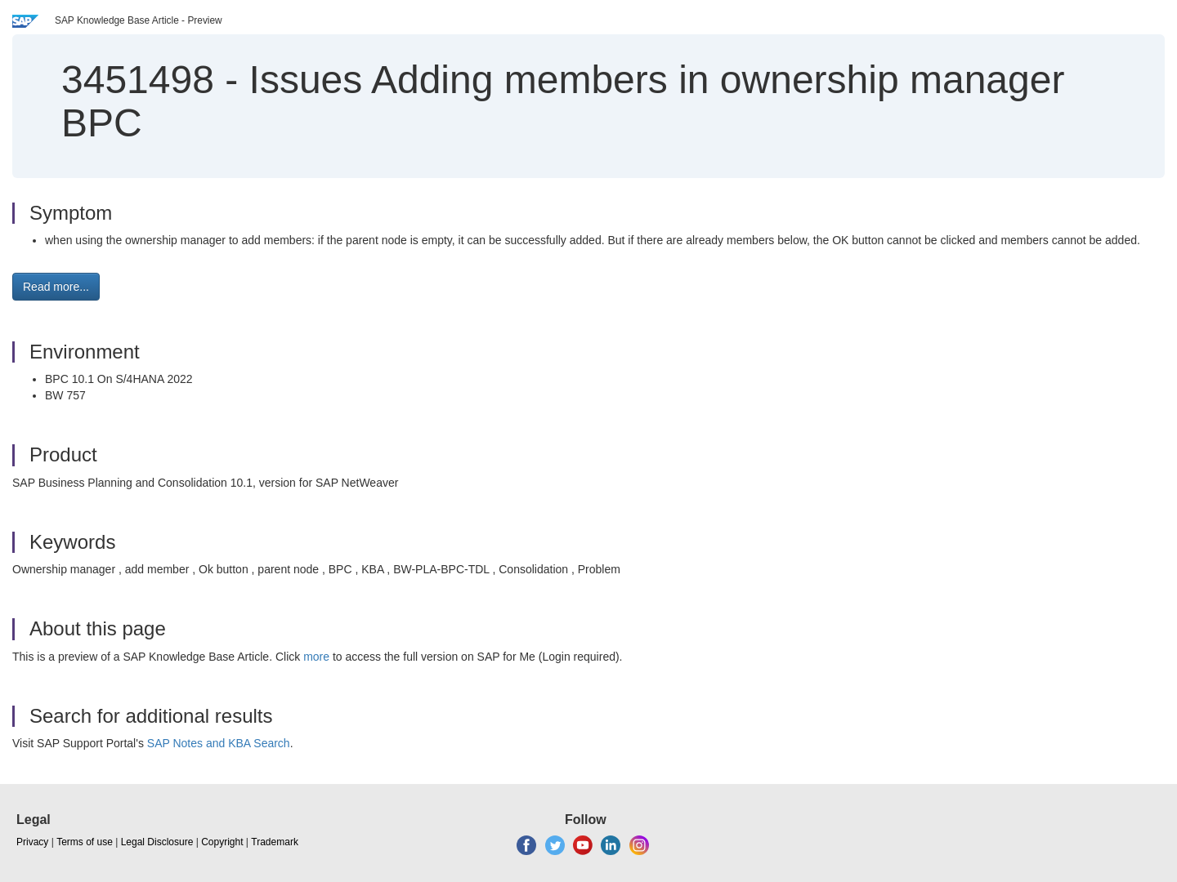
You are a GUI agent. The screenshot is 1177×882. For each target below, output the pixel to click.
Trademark (274, 842)
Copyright (222, 842)
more (316, 656)
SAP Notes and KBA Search (218, 743)
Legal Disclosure (157, 842)
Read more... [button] (56, 286)
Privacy (32, 842)
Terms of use (84, 842)
